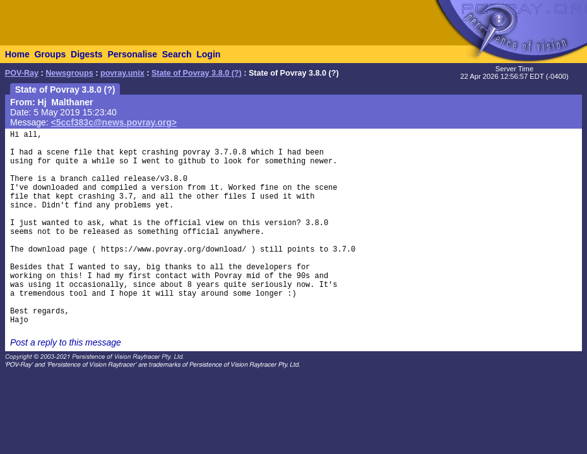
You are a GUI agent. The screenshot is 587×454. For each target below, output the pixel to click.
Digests (87, 54)
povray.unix (122, 73)
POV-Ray (22, 73)
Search (177, 54)
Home (17, 54)
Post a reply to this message (65, 342)
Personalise (132, 54)
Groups (50, 54)
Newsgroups (69, 73)
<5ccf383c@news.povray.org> (114, 122)
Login (208, 54)
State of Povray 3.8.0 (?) (196, 73)
